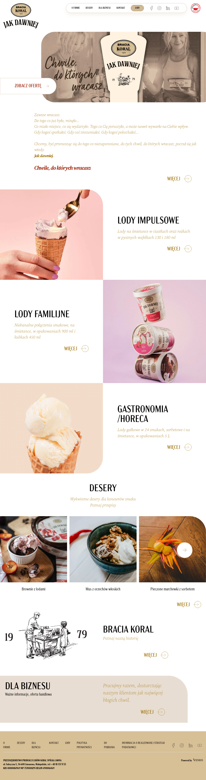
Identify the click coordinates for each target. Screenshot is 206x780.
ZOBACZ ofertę (33, 86)
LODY (137, 8)
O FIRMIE (76, 8)
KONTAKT (121, 8)
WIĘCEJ (182, 178)
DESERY (89, 8)
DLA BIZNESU (105, 8)
